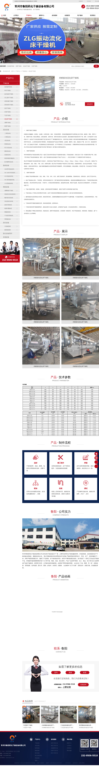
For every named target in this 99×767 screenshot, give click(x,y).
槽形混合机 (7, 151)
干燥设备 (24, 71)
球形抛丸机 (7, 219)
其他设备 (6, 237)
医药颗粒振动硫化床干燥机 (87, 725)
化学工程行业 (54, 743)
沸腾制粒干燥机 (8, 190)
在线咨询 (90, 104)
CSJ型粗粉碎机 (8, 183)
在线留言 (67, 15)
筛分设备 (6, 223)
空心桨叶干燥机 (8, 97)
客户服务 (80, 15)
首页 (3, 15)
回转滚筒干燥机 (8, 104)
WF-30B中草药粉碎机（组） (10, 172)
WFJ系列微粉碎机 (9, 179)
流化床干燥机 (26, 66)
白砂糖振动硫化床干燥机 (49, 725)
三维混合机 (7, 137)
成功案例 (54, 15)
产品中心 (29, 15)
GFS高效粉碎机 (8, 176)
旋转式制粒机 (8, 205)
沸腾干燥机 (7, 122)
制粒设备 (6, 187)
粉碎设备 (6, 165)
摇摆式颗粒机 (8, 208)
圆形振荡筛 (7, 230)
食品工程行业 (54, 745)
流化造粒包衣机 (8, 201)
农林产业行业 (54, 750)
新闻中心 (41, 15)
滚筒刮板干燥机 (8, 101)
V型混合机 (7, 140)
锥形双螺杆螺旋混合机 (10, 158)
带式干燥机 (7, 90)
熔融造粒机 (7, 212)
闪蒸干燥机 (34, 66)
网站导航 (69, 739)
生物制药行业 (54, 748)
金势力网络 (82, 763)
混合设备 (6, 130)
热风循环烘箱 (10, 66)
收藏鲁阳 (81, 1)
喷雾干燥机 (19, 66)
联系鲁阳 (89, 1)
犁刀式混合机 (8, 147)
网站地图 (97, 1)
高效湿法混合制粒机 (10, 194)
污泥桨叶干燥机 (27, 725)
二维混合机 (7, 133)
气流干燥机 (7, 115)
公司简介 (16, 15)
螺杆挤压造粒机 (8, 197)
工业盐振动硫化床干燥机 (67, 725)
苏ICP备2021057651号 (56, 763)
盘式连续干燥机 (8, 94)
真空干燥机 (7, 108)
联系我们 (92, 15)
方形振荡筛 (7, 226)
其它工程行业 (54, 753)
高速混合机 (7, 154)
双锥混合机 (7, 144)
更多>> (37, 760)
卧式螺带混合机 (8, 162)
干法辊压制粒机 (8, 215)
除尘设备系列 (7, 233)
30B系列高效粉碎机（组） (10, 169)
